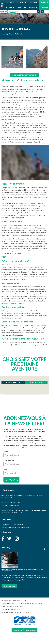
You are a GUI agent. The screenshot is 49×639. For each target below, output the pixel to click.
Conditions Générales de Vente (12, 606)
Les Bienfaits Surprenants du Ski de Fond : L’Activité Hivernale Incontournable (22, 569)
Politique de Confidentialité (10, 609)
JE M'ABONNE (11, 480)
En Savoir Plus (9, 586)
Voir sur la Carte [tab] (36, 382)
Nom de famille (8, 460)
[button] (45, 549)
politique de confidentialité (23, 443)
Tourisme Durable (33, 5)
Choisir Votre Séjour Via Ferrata (24, 75)
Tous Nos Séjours (10, 5)
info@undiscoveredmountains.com (18, 527)
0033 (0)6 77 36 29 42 (18, 525)
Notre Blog (5, 548)
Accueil (4, 34)
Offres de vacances (44, 5)
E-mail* (6, 469)
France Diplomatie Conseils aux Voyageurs (15, 612)
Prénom (6, 451)
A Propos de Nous (21, 5)
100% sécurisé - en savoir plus (24, 630)
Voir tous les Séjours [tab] (12, 382)
